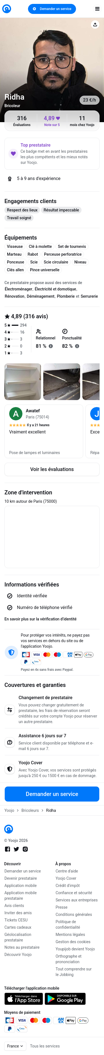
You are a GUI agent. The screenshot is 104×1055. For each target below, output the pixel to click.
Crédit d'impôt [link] (68, 885)
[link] (6, 9)
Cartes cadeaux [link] (17, 927)
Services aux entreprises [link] (77, 900)
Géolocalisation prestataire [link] (17, 937)
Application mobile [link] (20, 885)
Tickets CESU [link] (15, 920)
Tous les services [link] (45, 1046)
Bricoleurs (30, 810)
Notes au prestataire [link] (21, 947)
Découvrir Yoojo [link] (18, 954)
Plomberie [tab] (66, 296)
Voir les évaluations (52, 469)
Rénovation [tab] (14, 296)
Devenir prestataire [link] (20, 878)
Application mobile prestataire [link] (20, 896)
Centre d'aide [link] (67, 871)
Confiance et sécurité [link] (74, 893)
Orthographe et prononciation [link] (69, 959)
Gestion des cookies (73, 942)
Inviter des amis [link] (18, 913)
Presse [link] (62, 907)
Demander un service (52, 8)
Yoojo (9, 810)
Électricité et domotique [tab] (55, 289)
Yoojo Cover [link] (66, 878)
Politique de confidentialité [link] (68, 925)
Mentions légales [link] (70, 934)
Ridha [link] (51, 810)
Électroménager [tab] (18, 289)
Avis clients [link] (14, 905)
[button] (43, 431)
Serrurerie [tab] (89, 296)
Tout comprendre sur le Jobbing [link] (74, 972)
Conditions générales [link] (74, 914)
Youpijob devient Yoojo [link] (75, 949)
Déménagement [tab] (40, 296)
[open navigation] (97, 8)
